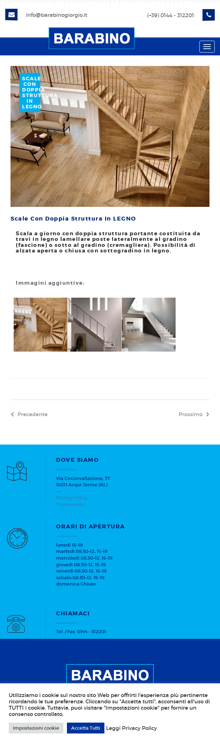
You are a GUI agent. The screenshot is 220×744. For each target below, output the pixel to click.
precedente (29, 414)
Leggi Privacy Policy (131, 728)
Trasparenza (70, 504)
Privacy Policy (71, 498)
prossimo (194, 414)
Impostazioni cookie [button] (36, 728)
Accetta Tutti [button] (85, 728)
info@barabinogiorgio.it (56, 15)
